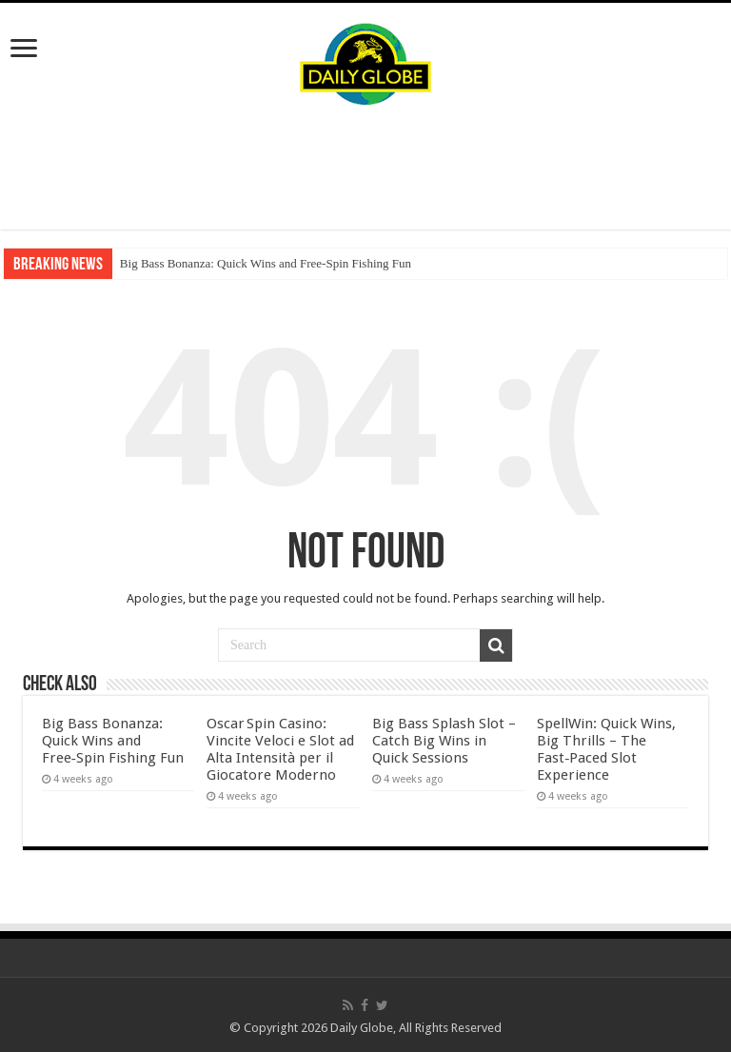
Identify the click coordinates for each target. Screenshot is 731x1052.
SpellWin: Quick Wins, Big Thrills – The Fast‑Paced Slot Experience (606, 749)
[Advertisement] (365, 167)
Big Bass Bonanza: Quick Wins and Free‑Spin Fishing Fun (265, 263)
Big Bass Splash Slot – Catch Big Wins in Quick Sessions (444, 740)
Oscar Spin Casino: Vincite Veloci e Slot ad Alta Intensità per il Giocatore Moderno (280, 749)
